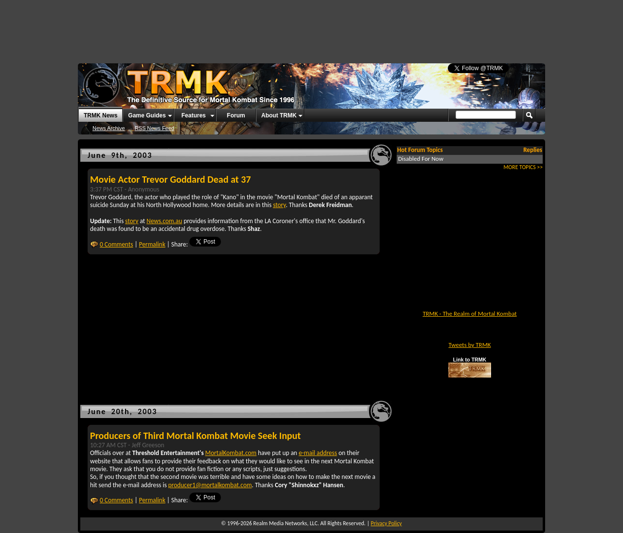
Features (194, 115)
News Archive (108, 128)
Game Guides (146, 115)
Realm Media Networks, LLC (285, 523)
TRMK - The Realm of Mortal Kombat (469, 313)
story (279, 205)
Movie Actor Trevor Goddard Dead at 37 (170, 179)
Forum (236, 115)
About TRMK (279, 115)
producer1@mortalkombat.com (210, 485)
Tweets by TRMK (469, 344)
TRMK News (100, 115)
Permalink (152, 244)
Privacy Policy (386, 523)
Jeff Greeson (147, 445)
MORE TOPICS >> (523, 167)
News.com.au (164, 221)
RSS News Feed (154, 128)
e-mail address (318, 453)
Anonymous (143, 189)
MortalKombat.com (231, 453)
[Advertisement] (311, 27)
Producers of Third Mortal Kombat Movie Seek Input (195, 435)
